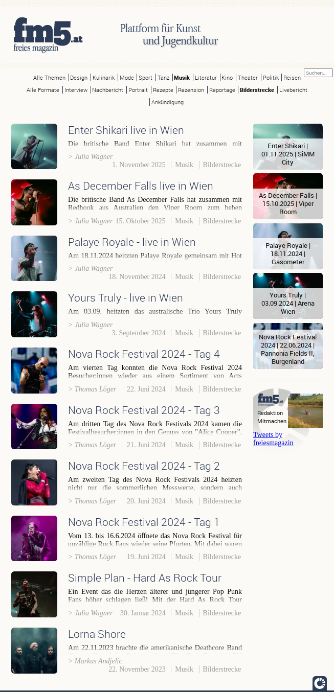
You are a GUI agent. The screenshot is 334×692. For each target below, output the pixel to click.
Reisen (292, 77)
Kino (227, 77)
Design (78, 77)
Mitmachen (271, 421)
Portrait (138, 90)
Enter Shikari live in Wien (126, 130)
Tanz (163, 77)
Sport (145, 77)
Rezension (191, 90)
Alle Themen (49, 77)
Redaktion (270, 413)
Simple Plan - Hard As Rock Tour (144, 577)
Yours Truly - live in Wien (125, 297)
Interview (75, 90)
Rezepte (163, 90)
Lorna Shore (97, 634)
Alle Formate (43, 90)
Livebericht (293, 90)
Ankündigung (167, 102)
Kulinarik (104, 77)
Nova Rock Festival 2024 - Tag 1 (144, 522)
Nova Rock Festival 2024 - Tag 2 (144, 465)
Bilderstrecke (257, 90)
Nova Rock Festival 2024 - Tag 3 (144, 410)
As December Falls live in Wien (140, 185)
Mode (127, 77)
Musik (182, 77)
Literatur (206, 77)
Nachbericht (107, 90)
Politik (271, 77)
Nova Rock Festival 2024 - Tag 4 (144, 354)
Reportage (222, 90)
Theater (248, 77)
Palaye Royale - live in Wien (132, 242)
